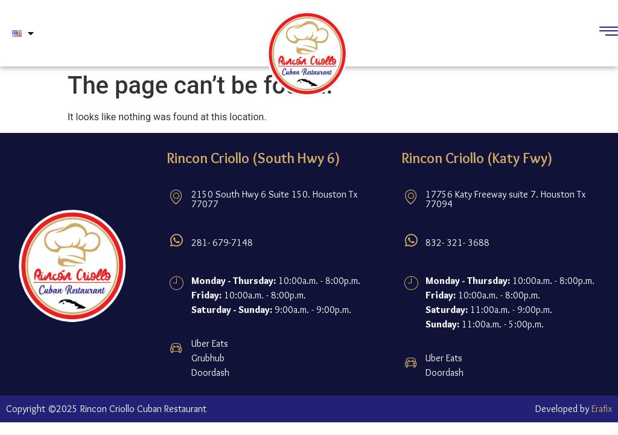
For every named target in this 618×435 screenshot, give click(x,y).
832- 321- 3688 (457, 242)
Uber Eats (209, 343)
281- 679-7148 (222, 242)
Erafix (601, 408)
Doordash (210, 372)
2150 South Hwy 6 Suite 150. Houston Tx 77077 (274, 199)
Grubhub (208, 358)
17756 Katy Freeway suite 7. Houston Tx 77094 (505, 199)
